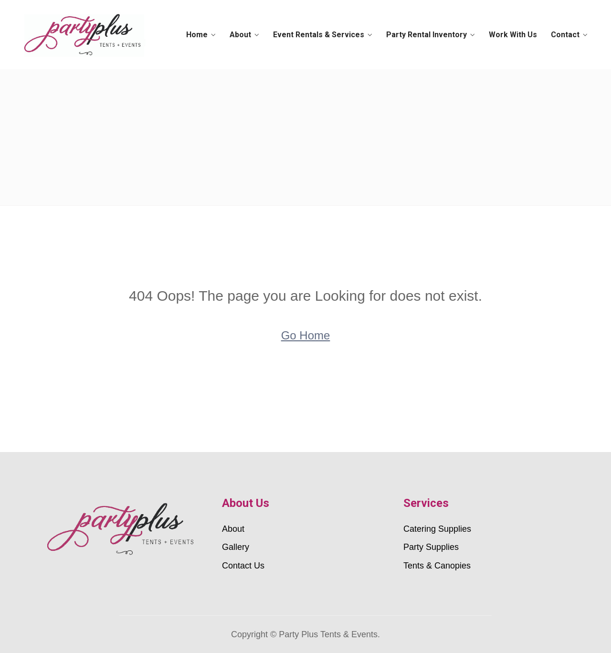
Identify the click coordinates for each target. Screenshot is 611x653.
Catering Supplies (437, 529)
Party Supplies (431, 547)
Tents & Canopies (437, 565)
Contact (564, 34)
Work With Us (514, 34)
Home (203, 34)
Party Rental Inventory (429, 34)
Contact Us (243, 565)
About (245, 34)
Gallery (235, 547)
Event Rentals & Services (322, 34)
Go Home (305, 335)
